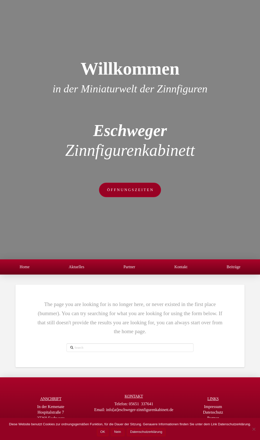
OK (102, 432)
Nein (117, 432)
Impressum (213, 406)
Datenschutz (213, 412)
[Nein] (253, 429)
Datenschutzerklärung (146, 432)
